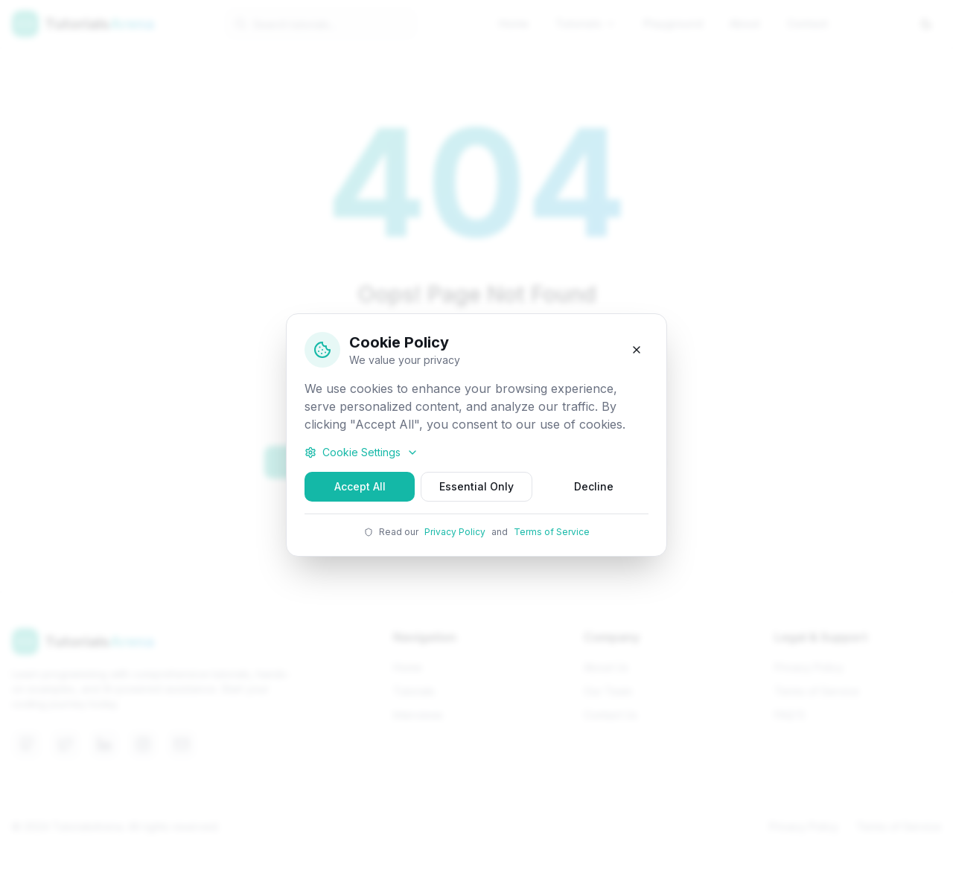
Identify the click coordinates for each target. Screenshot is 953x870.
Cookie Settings (361, 452)
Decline (593, 486)
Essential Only (476, 486)
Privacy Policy (454, 531)
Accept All (360, 486)
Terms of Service (552, 531)
